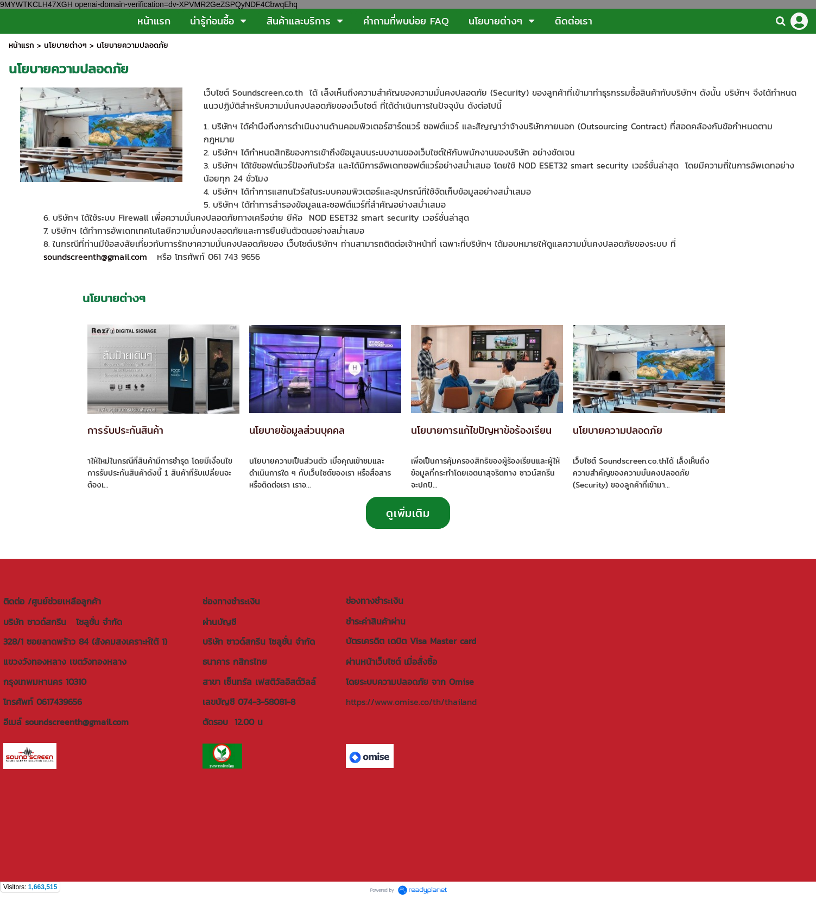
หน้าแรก (21, 45)
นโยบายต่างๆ (65, 45)
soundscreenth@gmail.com (95, 256)
